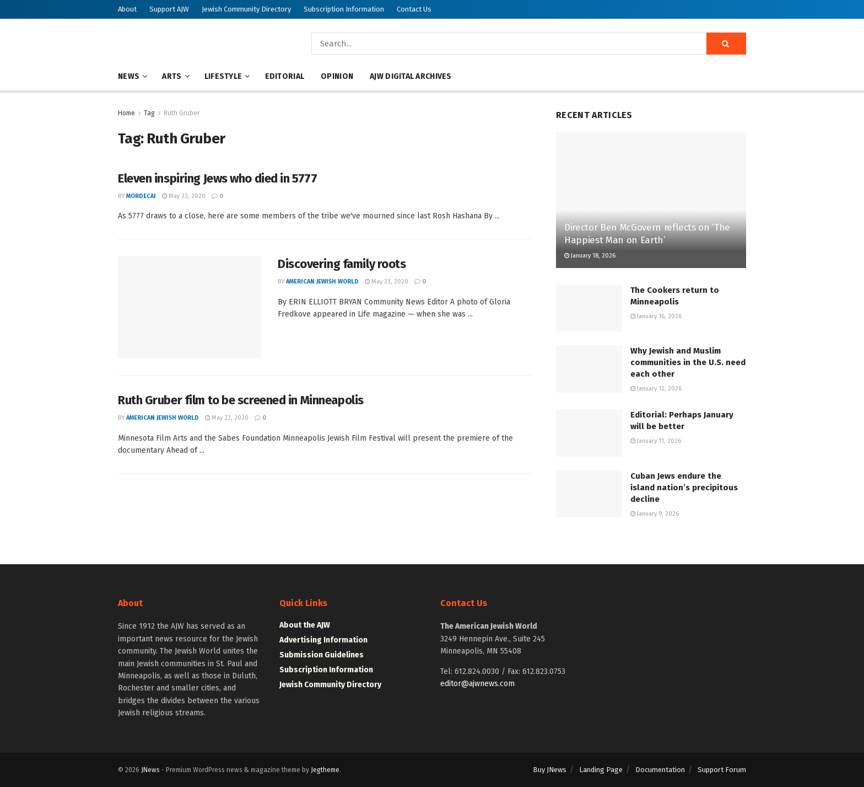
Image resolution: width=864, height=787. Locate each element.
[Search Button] (726, 44)
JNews (150, 770)
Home (126, 113)
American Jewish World (322, 281)
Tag (149, 113)
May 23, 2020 (184, 196)
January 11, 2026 (655, 441)
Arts (171, 76)
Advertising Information (323, 640)
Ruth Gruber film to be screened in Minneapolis (241, 400)
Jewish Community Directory (246, 9)
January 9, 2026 (654, 513)
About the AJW (304, 625)
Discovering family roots (342, 263)
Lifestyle (223, 76)
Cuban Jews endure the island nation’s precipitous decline (684, 487)
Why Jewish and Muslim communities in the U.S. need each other (688, 362)
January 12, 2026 (656, 388)
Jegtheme (325, 770)
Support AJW (169, 9)
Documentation (660, 769)
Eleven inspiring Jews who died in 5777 (217, 178)
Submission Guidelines (321, 655)
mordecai (141, 196)
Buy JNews (549, 769)
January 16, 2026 (656, 316)
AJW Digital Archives (411, 76)
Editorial (285, 76)
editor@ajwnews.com (477, 683)
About (127, 9)
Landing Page (601, 769)
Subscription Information (344, 9)
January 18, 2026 (589, 255)
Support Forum (722, 769)
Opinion (337, 76)
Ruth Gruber (181, 113)
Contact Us (414, 9)
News (128, 76)
